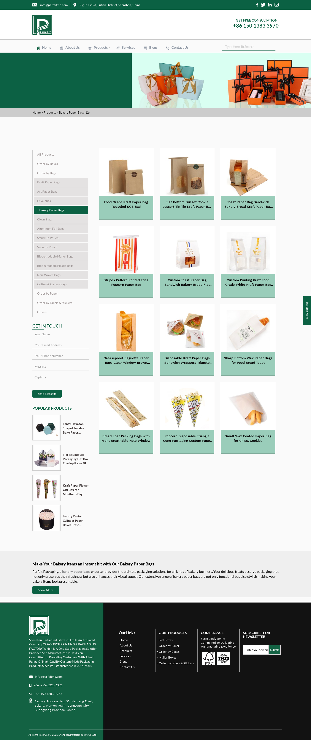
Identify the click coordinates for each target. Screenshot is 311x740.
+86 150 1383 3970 (256, 25)
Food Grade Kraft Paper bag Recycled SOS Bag (126, 204)
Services (128, 47)
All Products (45, 154)
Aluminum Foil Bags (50, 228)
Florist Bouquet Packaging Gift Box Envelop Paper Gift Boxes (76, 459)
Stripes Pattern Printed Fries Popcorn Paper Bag (126, 282)
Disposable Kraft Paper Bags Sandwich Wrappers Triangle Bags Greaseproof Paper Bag (187, 360)
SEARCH (275, 47)
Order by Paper (47, 293)
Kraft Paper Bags (48, 182)
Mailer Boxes (167, 657)
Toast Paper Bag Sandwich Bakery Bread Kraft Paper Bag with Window (248, 204)
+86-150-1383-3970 (48, 694)
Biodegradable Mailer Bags (55, 256)
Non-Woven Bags (48, 275)
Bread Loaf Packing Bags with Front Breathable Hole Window (126, 438)
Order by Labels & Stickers (54, 302)
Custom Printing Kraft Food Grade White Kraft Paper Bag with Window (248, 282)
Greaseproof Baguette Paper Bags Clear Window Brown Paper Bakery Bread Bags (126, 360)
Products (101, 47)
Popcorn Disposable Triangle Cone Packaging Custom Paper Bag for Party (187, 438)
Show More (45, 590)
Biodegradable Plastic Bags (55, 265)
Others (41, 312)
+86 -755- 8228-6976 (48, 685)
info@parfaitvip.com (49, 676)
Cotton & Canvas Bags (52, 284)
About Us (72, 47)
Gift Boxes (166, 640)
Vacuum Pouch (47, 247)
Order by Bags (46, 173)
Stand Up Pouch (48, 238)
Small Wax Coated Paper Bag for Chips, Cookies (248, 438)
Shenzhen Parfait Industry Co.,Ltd (78, 734)
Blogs (153, 47)
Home (46, 47)
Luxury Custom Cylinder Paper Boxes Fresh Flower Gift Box (73, 520)
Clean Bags (44, 219)
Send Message (47, 393)
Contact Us (180, 47)
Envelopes (44, 201)
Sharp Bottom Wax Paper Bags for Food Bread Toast (248, 360)
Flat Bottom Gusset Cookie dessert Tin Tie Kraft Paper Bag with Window (187, 204)
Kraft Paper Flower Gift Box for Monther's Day (76, 490)
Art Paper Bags (47, 191)
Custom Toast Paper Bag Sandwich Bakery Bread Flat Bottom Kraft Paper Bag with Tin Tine (187, 282)
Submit (274, 649)
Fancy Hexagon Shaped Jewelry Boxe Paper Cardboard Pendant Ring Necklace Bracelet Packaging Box (75, 428)
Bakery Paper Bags (51, 210)
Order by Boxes (47, 163)
